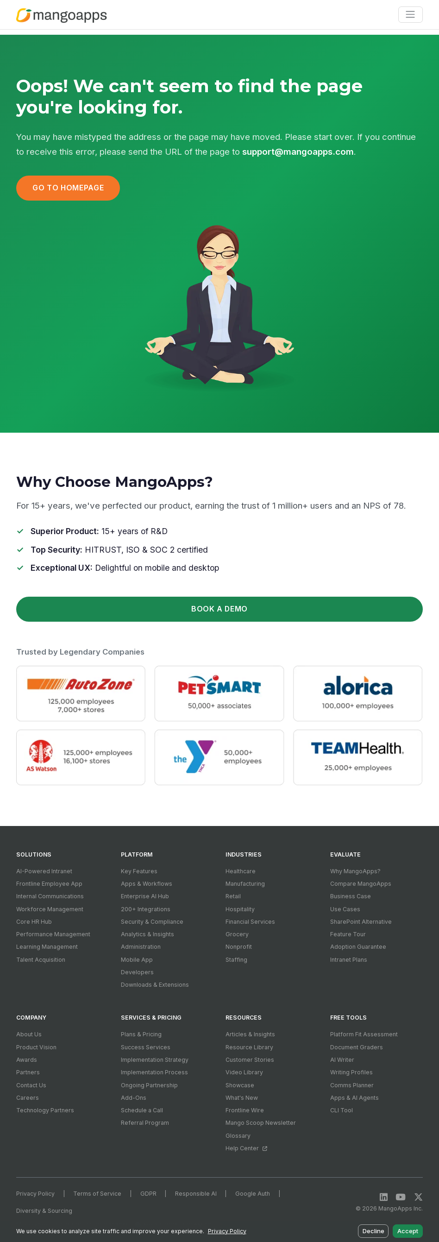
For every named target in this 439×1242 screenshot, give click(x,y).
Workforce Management (49, 909)
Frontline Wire (245, 1110)
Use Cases (345, 909)
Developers (137, 972)
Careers (27, 1097)
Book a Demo (219, 609)
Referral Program (145, 1122)
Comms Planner (352, 1085)
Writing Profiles (351, 1072)
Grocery (237, 934)
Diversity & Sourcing (44, 1210)
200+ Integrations (145, 909)
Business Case (350, 896)
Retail (233, 896)
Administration (141, 946)
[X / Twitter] (418, 1197)
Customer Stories (250, 1059)
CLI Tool (341, 1110)
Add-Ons (133, 1097)
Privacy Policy (35, 1193)
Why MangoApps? (355, 871)
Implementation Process (154, 1072)
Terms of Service (97, 1193)
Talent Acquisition (40, 959)
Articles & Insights (250, 1034)
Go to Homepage (68, 187)
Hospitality (240, 909)
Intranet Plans (348, 959)
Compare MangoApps (360, 883)
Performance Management (53, 934)
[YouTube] (400, 1197)
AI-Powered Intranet (44, 871)
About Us (29, 1034)
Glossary (238, 1135)
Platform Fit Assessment (364, 1034)
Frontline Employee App (49, 883)
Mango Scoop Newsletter (261, 1122)
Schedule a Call (142, 1110)
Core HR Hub (34, 921)
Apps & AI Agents (354, 1097)
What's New (242, 1097)
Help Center (246, 1148)
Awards (26, 1059)
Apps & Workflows (146, 883)
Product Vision (36, 1047)
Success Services (145, 1047)
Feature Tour (348, 934)
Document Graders (356, 1047)
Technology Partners (45, 1110)
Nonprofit (239, 946)
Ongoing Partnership (149, 1085)
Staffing (236, 959)
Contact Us (31, 1085)
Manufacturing (245, 883)
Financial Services (250, 921)
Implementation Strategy (154, 1059)
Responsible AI (196, 1193)
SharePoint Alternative (361, 921)
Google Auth (252, 1193)
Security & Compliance (152, 921)
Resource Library (249, 1047)
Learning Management (47, 946)
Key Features (139, 871)
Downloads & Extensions (155, 984)
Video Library (244, 1072)
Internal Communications (50, 896)
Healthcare (241, 871)
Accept (407, 1231)
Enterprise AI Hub (145, 896)
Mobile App (137, 959)
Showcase (240, 1085)
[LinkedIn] (384, 1197)
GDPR (148, 1193)
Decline (373, 1231)
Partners (28, 1072)
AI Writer (342, 1059)
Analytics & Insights (147, 934)
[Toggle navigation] (410, 14)
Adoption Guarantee (358, 946)
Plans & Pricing (141, 1034)
